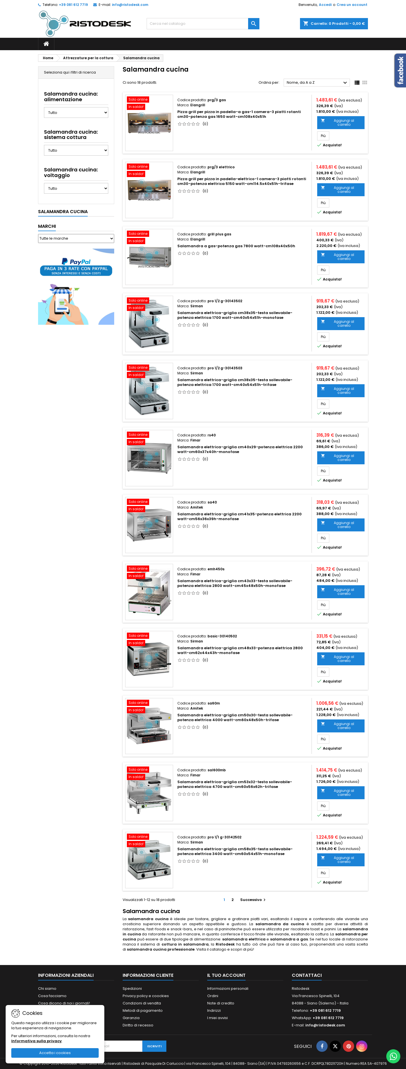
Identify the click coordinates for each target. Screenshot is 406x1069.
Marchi (47, 226)
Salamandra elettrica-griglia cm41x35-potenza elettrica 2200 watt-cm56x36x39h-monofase (239, 516)
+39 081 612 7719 (73, 4)
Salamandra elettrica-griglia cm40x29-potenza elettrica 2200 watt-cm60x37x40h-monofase (240, 449)
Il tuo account (226, 975)
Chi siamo (47, 988)
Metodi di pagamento (143, 1010)
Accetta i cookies (55, 1052)
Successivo (253, 899)
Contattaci (307, 975)
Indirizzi (214, 1010)
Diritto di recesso (138, 1025)
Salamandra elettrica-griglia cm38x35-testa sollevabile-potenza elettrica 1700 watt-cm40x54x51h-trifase (234, 382)
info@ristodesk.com (130, 4)
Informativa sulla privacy (36, 1041)
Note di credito (220, 1003)
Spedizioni (132, 988)
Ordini (212, 996)
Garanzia (131, 1018)
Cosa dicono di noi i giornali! (64, 1003)
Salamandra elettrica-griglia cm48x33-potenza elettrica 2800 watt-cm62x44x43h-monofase (240, 650)
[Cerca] (203, 23)
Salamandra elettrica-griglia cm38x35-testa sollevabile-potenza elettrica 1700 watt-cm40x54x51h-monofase (234, 315)
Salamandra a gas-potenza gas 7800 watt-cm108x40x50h (236, 246)
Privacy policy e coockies (146, 996)
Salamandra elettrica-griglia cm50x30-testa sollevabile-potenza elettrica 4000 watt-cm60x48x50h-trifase (235, 717)
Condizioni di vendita (142, 1003)
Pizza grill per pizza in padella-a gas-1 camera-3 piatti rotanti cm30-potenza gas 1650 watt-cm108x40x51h (239, 114)
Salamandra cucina (63, 211)
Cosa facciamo (52, 996)
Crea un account (352, 4)
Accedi (325, 4)
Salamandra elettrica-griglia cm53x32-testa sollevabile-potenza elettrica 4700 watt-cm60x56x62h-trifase (234, 784)
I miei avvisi (217, 1018)
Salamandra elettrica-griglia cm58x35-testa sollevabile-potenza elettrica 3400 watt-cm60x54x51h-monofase (235, 851)
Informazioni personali (227, 988)
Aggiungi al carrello (337, 122)
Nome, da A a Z (317, 82)
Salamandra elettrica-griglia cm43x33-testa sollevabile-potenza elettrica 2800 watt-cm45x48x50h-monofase (234, 583)
